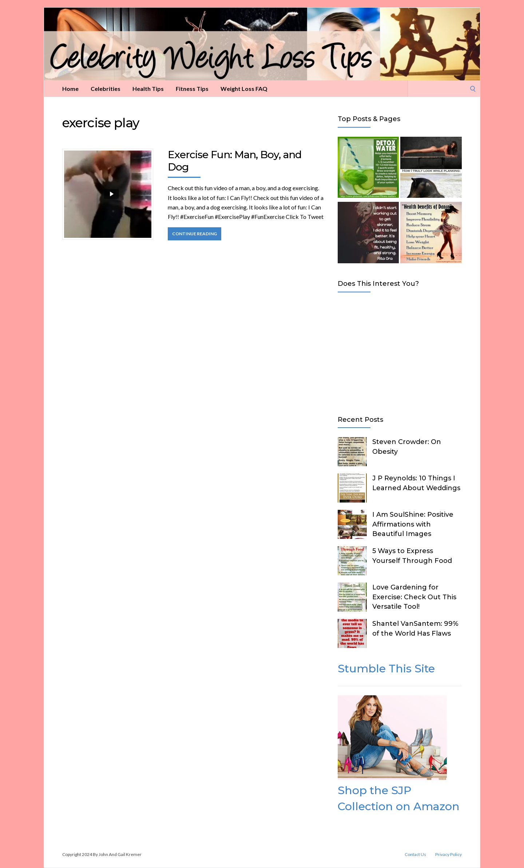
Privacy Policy (448, 854)
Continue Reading (194, 233)
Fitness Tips (192, 88)
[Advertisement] (400, 352)
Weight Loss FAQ (244, 88)
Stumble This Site (386, 668)
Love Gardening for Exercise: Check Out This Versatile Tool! (414, 596)
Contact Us (415, 854)
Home (70, 88)
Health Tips (148, 88)
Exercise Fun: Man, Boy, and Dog (234, 160)
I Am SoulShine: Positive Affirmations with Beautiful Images (412, 524)
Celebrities (105, 88)
